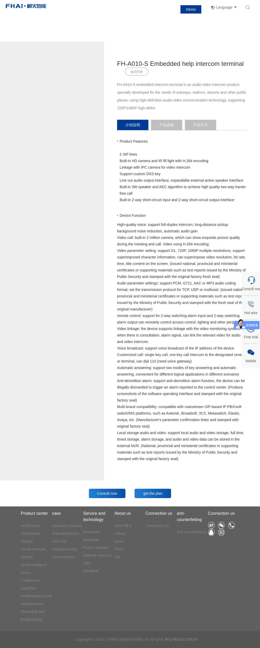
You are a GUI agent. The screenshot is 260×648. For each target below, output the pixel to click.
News (119, 549)
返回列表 (136, 72)
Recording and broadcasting (33, 615)
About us (122, 513)
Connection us (159, 513)
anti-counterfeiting (189, 516)
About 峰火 (123, 526)
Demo (191, 9)
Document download (91, 536)
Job (117, 557)
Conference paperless (30, 584)
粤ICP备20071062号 (181, 639)
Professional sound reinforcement (36, 600)
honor (119, 541)
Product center (34, 513)
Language (224, 7)
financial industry (65, 533)
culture (119, 533)
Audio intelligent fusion (34, 569)
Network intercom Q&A (97, 559)
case (56, 513)
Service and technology (94, 516)
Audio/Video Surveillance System (31, 533)
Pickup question (96, 547)
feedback (90, 571)
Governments (63, 557)
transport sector (64, 549)
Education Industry (67, 526)
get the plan (152, 493)
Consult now (107, 493)
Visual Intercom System (33, 553)
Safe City (59, 541)
